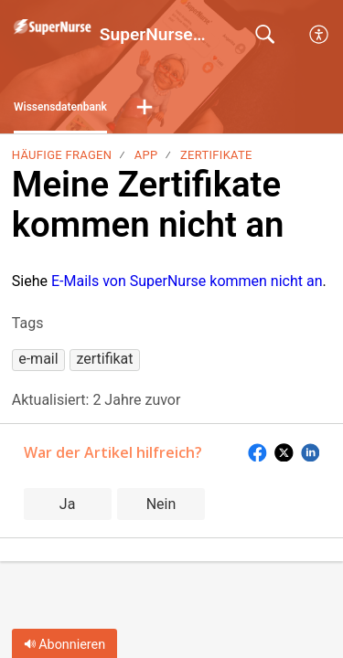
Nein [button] (161, 504)
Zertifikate (216, 155)
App (146, 155)
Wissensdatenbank (60, 107)
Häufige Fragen (62, 155)
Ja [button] (67, 504)
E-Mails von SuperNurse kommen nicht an (187, 281)
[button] (319, 35)
